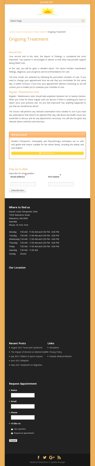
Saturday (13, 250)
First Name (54, 176)
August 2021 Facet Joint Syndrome (26, 347)
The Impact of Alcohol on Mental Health (29, 352)
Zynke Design (58, 462)
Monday (13, 232)
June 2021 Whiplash (20, 360)
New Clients (40, 31)
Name (15, 390)
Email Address (18, 176)
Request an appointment (24, 433)
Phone (15, 412)
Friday (12, 246)
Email (14, 401)
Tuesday (13, 235)
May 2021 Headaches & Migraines (26, 365)
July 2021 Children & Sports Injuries (27, 356)
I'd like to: (17, 423)
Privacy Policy (55, 352)
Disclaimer (54, 347)
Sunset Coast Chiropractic (20, 31)
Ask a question (20, 429)
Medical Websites (39, 462)
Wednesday (14, 239)
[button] (17, 190)
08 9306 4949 (47, 2)
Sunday (12, 253)
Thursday (13, 242)
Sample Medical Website (60, 356)
